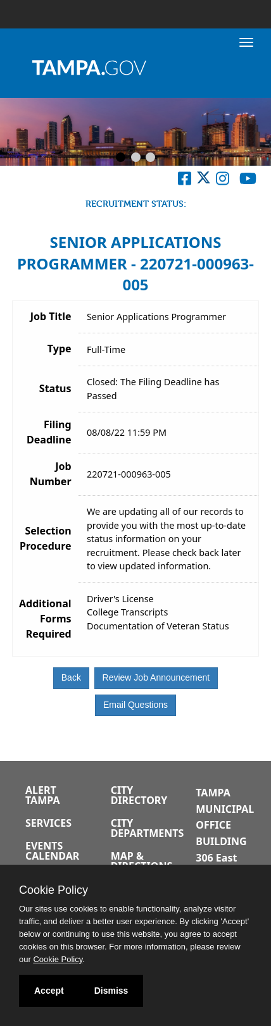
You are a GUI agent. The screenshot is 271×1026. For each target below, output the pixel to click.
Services (48, 823)
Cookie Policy (53, 890)
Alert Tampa (42, 795)
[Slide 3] (150, 158)
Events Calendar (52, 851)
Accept (49, 991)
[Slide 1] (121, 158)
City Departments (147, 828)
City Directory (139, 795)
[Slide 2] (136, 158)
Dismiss (111, 991)
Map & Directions (142, 861)
